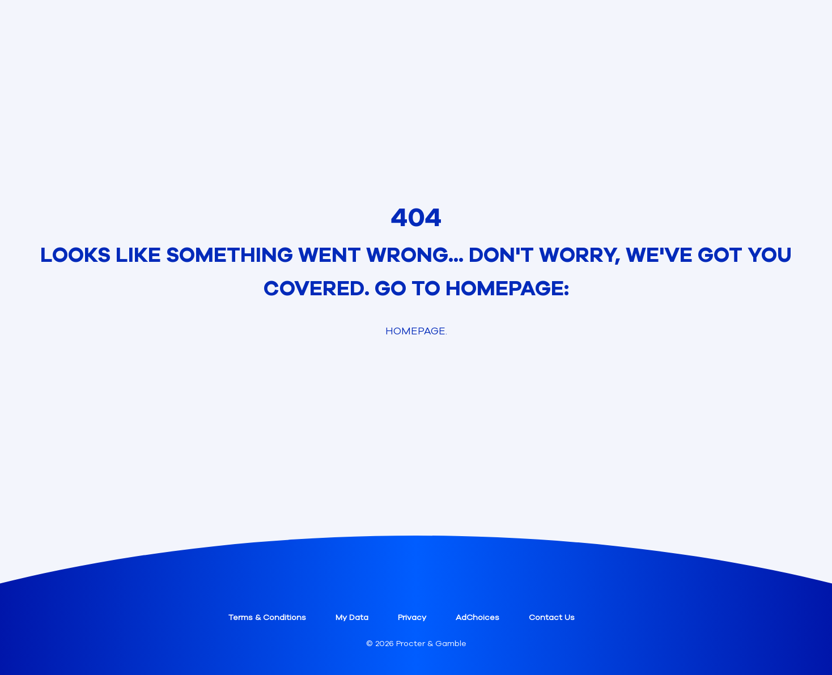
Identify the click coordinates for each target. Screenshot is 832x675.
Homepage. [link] (416, 331)
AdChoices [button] (477, 617)
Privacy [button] (412, 617)
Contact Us (552, 617)
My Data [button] (352, 617)
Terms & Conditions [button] (267, 617)
